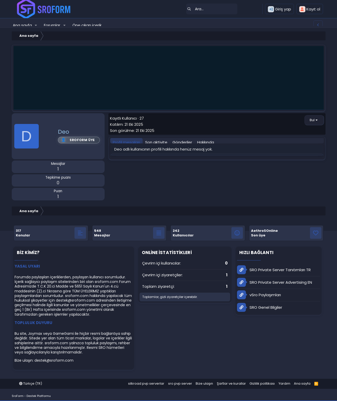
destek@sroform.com (75, 300)
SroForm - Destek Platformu (31, 396)
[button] (35, 25)
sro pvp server (180, 383)
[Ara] (211, 9)
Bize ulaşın (204, 383)
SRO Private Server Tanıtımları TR (274, 269)
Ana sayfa (22, 25)
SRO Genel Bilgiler (259, 307)
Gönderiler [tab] (182, 142)
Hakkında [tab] (205, 142)
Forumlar (52, 25)
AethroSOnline (264, 230)
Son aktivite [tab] (156, 142)
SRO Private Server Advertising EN (274, 282)
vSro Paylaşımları (259, 294)
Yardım (284, 383)
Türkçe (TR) (30, 383)
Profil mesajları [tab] (126, 142)
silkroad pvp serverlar (146, 383)
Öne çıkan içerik (87, 25)
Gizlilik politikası (262, 383)
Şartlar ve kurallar (231, 383)
